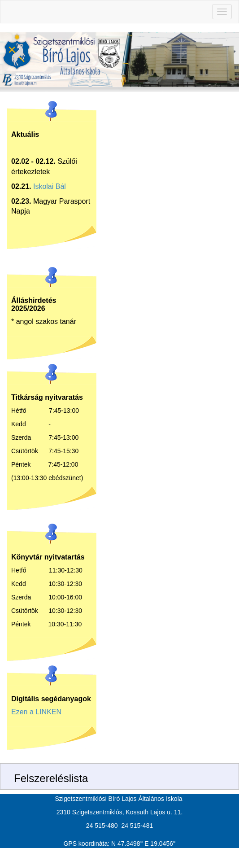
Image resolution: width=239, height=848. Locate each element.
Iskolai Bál (49, 186)
